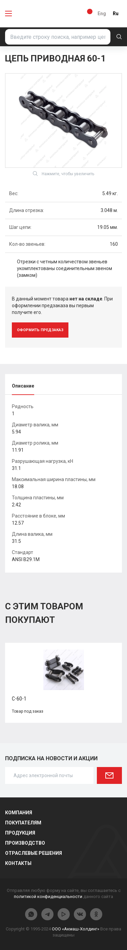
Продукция (20, 833)
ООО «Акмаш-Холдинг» (75, 928)
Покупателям (23, 822)
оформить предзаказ (40, 330)
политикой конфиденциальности (48, 896)
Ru (116, 13)
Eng (102, 13)
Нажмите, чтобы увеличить (63, 173)
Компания (18, 812)
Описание (23, 386)
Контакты (18, 863)
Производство (25, 843)
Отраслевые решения (33, 853)
